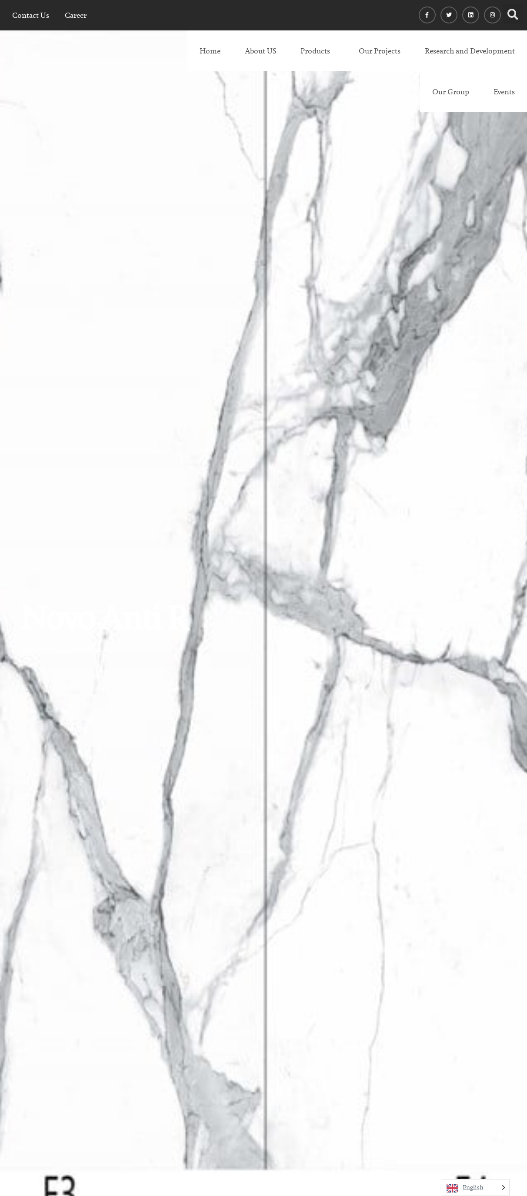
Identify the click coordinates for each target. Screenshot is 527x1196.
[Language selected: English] (476, 1187)
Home (210, 51)
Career (76, 15)
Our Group (450, 92)
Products (315, 51)
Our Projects (379, 51)
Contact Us (30, 15)
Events (504, 92)
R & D (55, 649)
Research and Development (470, 51)
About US (260, 51)
